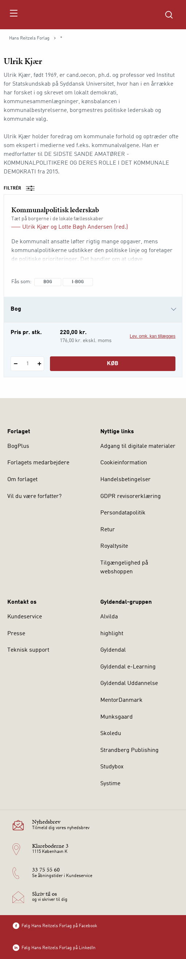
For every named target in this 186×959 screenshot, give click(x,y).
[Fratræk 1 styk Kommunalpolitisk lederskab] (15, 364)
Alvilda (109, 617)
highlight (111, 634)
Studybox (112, 767)
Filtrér (21, 188)
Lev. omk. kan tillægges (152, 336)
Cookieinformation (123, 463)
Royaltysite (114, 546)
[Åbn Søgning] (169, 15)
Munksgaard (116, 717)
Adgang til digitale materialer (137, 446)
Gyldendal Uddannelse (129, 683)
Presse (16, 634)
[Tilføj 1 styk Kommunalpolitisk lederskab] (39, 364)
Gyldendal (113, 650)
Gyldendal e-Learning (128, 667)
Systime (110, 784)
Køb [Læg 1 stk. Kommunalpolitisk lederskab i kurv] (113, 364)
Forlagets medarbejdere (38, 463)
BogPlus (18, 446)
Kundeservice (24, 617)
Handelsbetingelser (125, 480)
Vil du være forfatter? (34, 496)
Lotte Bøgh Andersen (85, 227)
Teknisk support (28, 650)
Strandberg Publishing (129, 750)
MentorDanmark (121, 700)
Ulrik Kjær (35, 227)
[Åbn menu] (13, 14)
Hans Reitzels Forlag (29, 38)
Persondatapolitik (123, 513)
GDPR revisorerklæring (130, 496)
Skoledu (110, 734)
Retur (107, 530)
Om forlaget (22, 480)
